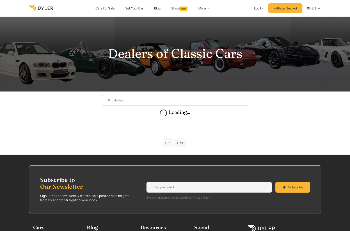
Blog (157, 8)
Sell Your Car (134, 8)
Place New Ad (285, 8)
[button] (180, 142)
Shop (179, 8)
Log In (258, 8)
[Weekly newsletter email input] (209, 187)
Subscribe (292, 187)
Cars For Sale (105, 8)
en (311, 8)
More (202, 8)
